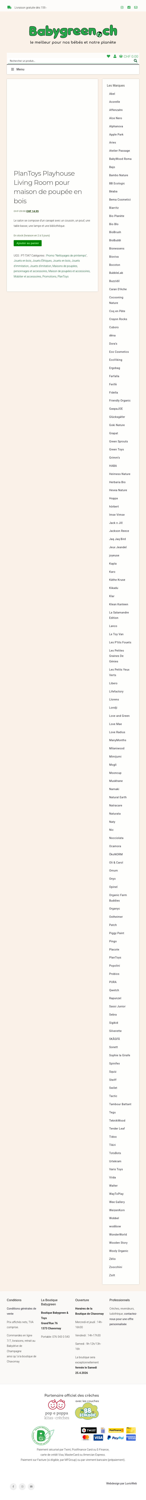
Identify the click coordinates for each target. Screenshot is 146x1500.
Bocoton (114, 265)
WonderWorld (118, 1234)
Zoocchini (115, 1267)
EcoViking (115, 360)
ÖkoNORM (116, 854)
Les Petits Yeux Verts (119, 672)
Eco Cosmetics (119, 352)
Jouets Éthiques (42, 260)
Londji (113, 707)
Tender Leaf (117, 1128)
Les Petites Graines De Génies (116, 656)
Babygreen (73, 35)
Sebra (113, 1014)
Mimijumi (115, 756)
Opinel (113, 887)
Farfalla (114, 376)
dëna (112, 335)
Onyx (112, 878)
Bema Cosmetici (120, 199)
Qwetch (114, 990)
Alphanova (116, 126)
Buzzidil (114, 281)
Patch (113, 925)
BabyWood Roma (120, 159)
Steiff (113, 1080)
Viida (112, 1177)
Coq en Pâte (117, 311)
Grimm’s (114, 457)
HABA (113, 466)
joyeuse (114, 555)
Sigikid (113, 1022)
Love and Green (119, 716)
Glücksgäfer (117, 417)
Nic (111, 830)
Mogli (113, 764)
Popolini (114, 965)
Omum (113, 870)
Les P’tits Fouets (120, 642)
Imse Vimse (117, 514)
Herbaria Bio (117, 482)
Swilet (113, 1088)
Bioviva (114, 256)
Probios (114, 974)
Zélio (112, 1259)
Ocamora (115, 846)
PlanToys (63, 276)
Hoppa (113, 498)
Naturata (115, 813)
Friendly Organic (120, 400)
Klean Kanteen (118, 604)
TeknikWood (117, 1120)
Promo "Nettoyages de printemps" (66, 255)
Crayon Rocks (118, 319)
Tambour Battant (120, 1104)
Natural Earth (118, 797)
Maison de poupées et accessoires (69, 271)
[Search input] (70, 61)
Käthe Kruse (117, 580)
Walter (113, 1185)
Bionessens (117, 248)
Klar (112, 596)
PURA (113, 982)
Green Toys (116, 449)
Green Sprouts (118, 441)
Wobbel (114, 1218)
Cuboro (114, 327)
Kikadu (113, 588)
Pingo (113, 941)
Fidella (113, 392)
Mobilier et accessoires (27, 276)
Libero (113, 683)
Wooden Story (118, 1242)
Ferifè (113, 384)
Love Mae (115, 724)
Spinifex (114, 1063)
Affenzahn (116, 110)
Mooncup (115, 773)
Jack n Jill (116, 523)
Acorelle (114, 102)
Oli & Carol (116, 862)
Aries (112, 142)
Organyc (114, 908)
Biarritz (114, 208)
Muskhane (116, 781)
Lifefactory (116, 691)
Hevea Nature (118, 490)
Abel (112, 94)
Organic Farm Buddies (118, 898)
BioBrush (115, 232)
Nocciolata (116, 838)
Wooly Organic (118, 1251)
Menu (17, 69)
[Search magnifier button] (135, 60)
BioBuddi (115, 240)
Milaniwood (117, 748)
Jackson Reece (119, 531)
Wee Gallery (117, 1202)
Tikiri (112, 1145)
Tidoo (113, 1136)
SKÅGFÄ (114, 1039)
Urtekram (115, 1161)
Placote (114, 949)
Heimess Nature (120, 474)
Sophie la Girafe (119, 1055)
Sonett (113, 1047)
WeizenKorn (117, 1210)
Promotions (49, 276)
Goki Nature (117, 425)
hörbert (114, 506)
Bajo (112, 167)
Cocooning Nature (116, 300)
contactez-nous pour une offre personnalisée (123, 1319)
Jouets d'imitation (40, 266)
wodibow (115, 1226)
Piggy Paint (116, 933)
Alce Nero (115, 118)
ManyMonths (117, 740)
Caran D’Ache (118, 289)
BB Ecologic (117, 183)
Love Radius (117, 732)
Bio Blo (114, 224)
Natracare (115, 805)
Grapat (113, 433)
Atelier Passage (119, 150)
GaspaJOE (116, 408)
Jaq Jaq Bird (117, 539)
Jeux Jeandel (118, 547)
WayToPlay (116, 1194)
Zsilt (112, 1275)
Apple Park (116, 134)
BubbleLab (116, 273)
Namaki (114, 789)
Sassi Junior (117, 1006)
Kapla (113, 563)
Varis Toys (116, 1169)
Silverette (115, 1031)
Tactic (113, 1096)
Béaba (113, 191)
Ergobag (114, 368)
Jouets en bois (22, 260)
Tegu (112, 1112)
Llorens (114, 699)
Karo (112, 572)
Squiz (113, 1071)
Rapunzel (115, 998)
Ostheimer (116, 916)
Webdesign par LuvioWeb (121, 1483)
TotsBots (115, 1153)
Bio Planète (116, 216)
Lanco (113, 626)
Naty (112, 822)
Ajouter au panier (27, 243)
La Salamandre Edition (119, 615)
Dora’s (113, 343)
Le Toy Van (116, 634)
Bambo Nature (118, 175)
